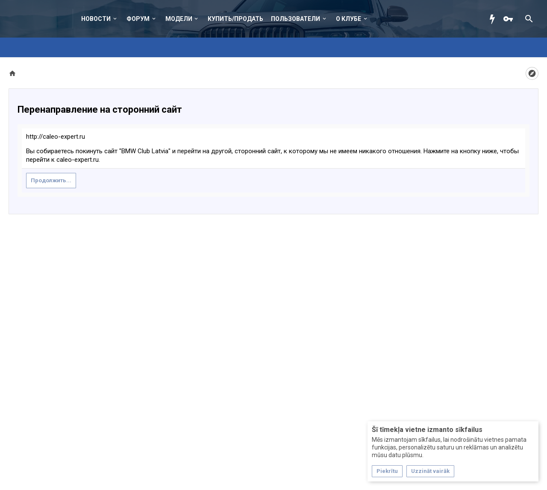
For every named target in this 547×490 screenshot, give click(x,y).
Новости (96, 18)
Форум (138, 18)
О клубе (348, 18)
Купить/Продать (235, 18)
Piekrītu (387, 471)
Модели (178, 18)
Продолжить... (51, 180)
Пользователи (295, 18)
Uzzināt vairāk (430, 471)
